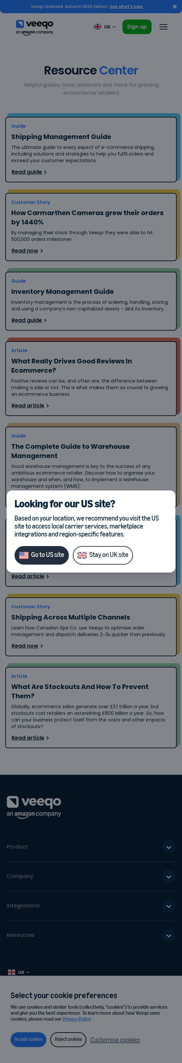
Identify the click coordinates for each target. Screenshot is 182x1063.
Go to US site (41, 555)
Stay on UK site (102, 555)
